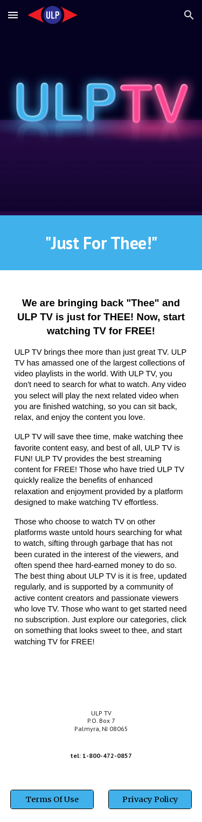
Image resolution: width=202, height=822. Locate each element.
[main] (101, 242)
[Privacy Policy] (150, 799)
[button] (13, 15)
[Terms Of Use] (52, 799)
